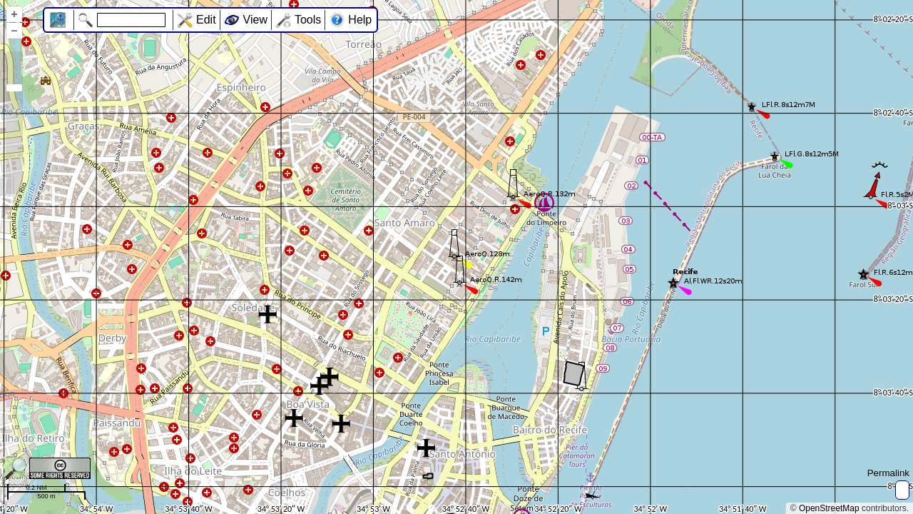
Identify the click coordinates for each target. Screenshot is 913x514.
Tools (308, 20)
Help (360, 20)
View (255, 20)
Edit (206, 20)
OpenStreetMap (829, 508)
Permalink (888, 473)
